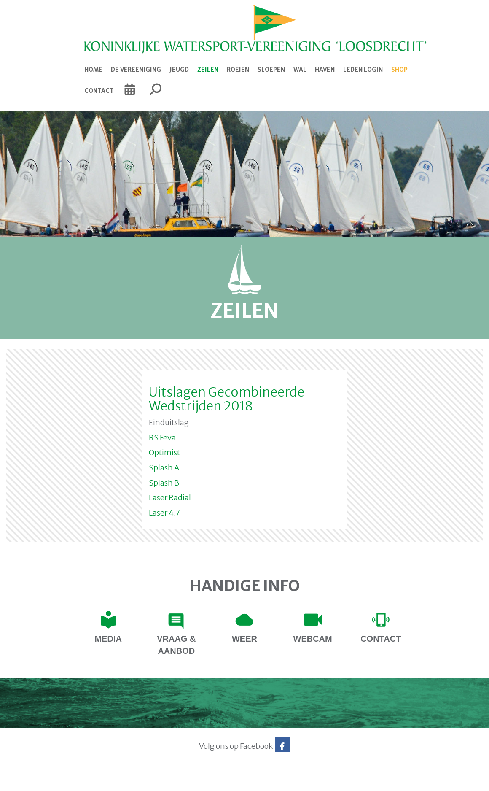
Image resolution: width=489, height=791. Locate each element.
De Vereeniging (136, 69)
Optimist (164, 452)
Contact (99, 90)
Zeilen (207, 69)
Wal (299, 69)
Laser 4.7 (164, 513)
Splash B (164, 483)
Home (93, 69)
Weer (244, 638)
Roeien (238, 69)
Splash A (164, 467)
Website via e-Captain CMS (66, 782)
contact (380, 638)
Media (107, 638)
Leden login (363, 69)
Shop (399, 69)
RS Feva (162, 438)
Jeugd (179, 69)
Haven (325, 69)
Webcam (312, 638)
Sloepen (271, 69)
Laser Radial (170, 497)
